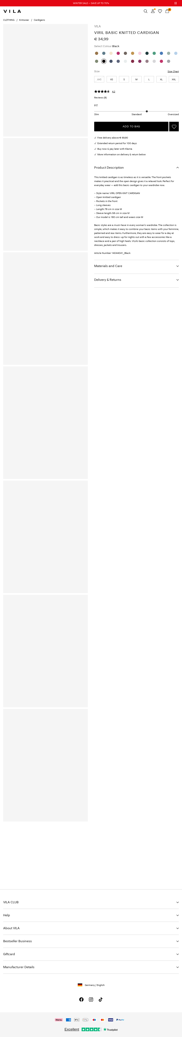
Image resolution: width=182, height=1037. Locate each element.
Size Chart (173, 71)
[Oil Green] (96, 61)
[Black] (104, 61)
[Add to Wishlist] (174, 126)
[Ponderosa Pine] (147, 53)
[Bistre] (96, 53)
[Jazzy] (161, 61)
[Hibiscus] (118, 53)
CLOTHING (8, 20)
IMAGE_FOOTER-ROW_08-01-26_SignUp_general (38, 840)
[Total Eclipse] (118, 61)
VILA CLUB (11, 902)
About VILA (11, 928)
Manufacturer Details (18, 967)
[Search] (145, 11)
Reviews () (100, 97)
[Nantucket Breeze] (176, 53)
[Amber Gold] (132, 53)
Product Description (109, 167)
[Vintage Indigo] (111, 61)
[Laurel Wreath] (168, 53)
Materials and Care (108, 266)
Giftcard (9, 954)
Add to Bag (131, 126)
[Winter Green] (154, 53)
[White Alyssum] (125, 61)
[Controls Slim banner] (175, 3)
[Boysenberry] (140, 61)
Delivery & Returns (107, 280)
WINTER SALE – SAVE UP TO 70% (91, 3)
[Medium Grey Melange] (168, 61)
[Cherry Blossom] (140, 53)
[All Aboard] (104, 53)
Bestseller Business (17, 941)
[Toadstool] (147, 61)
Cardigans (39, 20)
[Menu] (174, 11)
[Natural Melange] (111, 53)
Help (6, 915)
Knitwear (24, 20)
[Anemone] (132, 61)
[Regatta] (161, 53)
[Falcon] (125, 53)
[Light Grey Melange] (154, 61)
